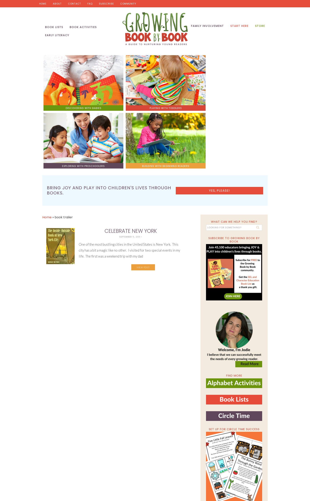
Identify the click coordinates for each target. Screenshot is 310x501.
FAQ (90, 3)
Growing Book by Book (155, 29)
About (57, 3)
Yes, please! (241, 115)
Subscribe (106, 3)
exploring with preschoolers (183, 93)
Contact (74, 3)
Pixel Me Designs (195, 479)
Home (42, 3)
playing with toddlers (127, 93)
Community (128, 3)
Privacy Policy (218, 479)
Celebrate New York (131, 153)
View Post (143, 190)
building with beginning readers (239, 93)
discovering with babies (70, 93)
